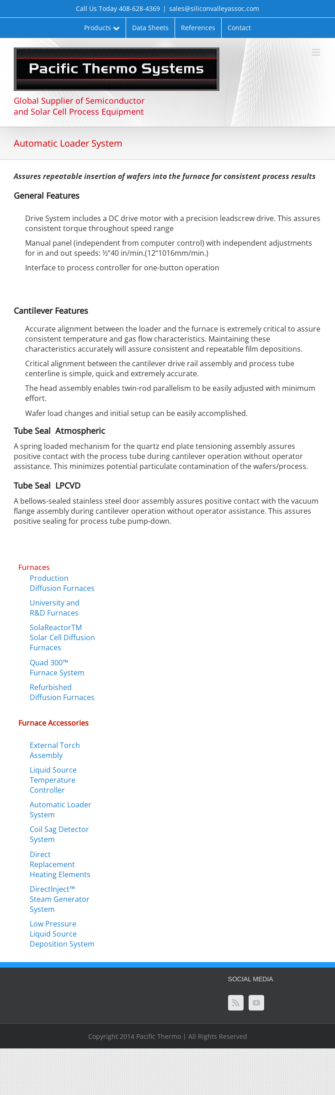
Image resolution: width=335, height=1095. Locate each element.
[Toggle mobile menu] (316, 52)
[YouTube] (256, 1003)
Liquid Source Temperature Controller (53, 780)
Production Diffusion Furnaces (62, 583)
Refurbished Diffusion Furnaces (62, 692)
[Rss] (236, 1003)
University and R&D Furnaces (55, 608)
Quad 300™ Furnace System (57, 668)
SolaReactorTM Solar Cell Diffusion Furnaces (62, 637)
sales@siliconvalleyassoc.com (214, 8)
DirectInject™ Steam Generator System (60, 899)
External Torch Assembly (55, 750)
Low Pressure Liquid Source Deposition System (62, 934)
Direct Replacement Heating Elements (60, 864)
